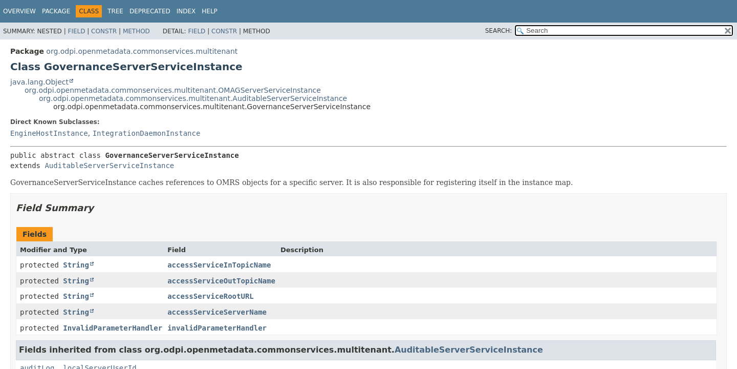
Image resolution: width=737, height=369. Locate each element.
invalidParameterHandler (217, 328)
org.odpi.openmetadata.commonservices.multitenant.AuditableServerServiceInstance (193, 98)
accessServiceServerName (217, 312)
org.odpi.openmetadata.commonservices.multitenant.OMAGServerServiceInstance (173, 90)
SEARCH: (498, 30)
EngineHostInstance (49, 133)
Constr (104, 31)
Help (210, 11)
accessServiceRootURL (210, 296)
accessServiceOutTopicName (221, 281)
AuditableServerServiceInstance (109, 165)
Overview (19, 11)
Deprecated (149, 11)
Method (136, 31)
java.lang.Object (39, 82)
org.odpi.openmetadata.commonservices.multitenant (141, 51)
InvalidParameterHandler (112, 328)
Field (76, 31)
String (76, 265)
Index (186, 11)
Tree (115, 11)
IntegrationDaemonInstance (147, 133)
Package (56, 11)
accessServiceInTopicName (219, 265)
